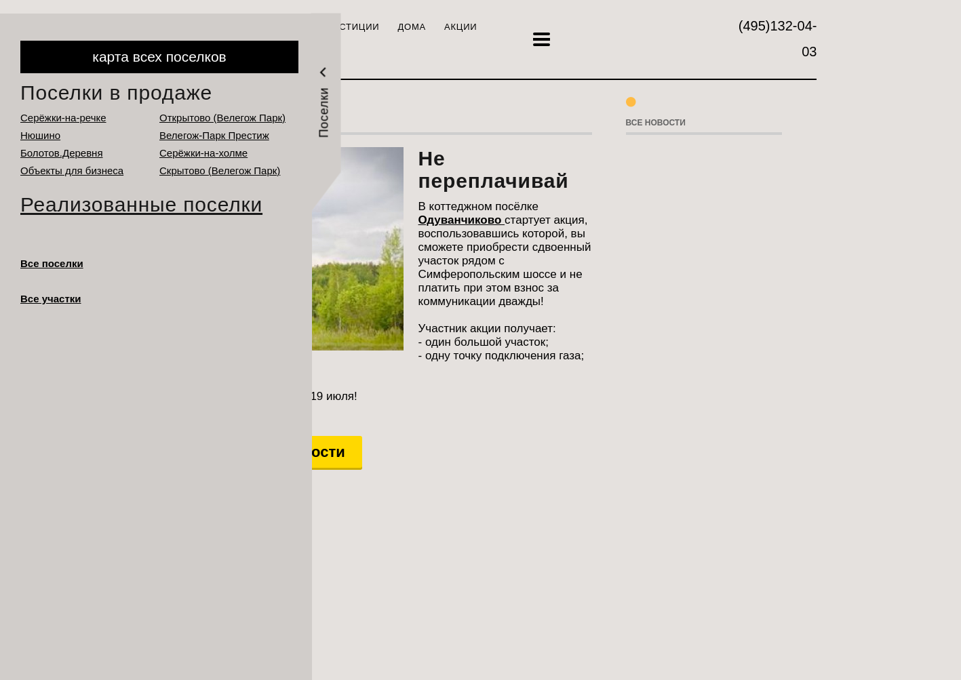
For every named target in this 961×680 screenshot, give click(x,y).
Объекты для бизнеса (71, 170)
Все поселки (51, 263)
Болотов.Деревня (61, 153)
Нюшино (40, 135)
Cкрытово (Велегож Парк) (219, 170)
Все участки (50, 298)
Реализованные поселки (141, 204)
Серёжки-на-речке (63, 117)
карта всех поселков (159, 56)
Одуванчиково (461, 220)
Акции (460, 27)
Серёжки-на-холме (203, 153)
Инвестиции (346, 27)
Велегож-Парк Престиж (214, 135)
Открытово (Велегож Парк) (222, 117)
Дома (411, 27)
